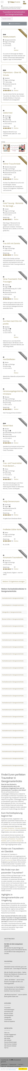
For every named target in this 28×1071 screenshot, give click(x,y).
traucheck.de (8, 860)
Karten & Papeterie (9, 1021)
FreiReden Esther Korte (12, 529)
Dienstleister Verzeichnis (14, 1066)
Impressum (4, 1064)
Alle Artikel (7, 1038)
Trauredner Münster (9, 830)
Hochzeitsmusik (8, 1011)
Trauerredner (8, 1019)
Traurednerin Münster (15, 841)
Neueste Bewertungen (10, 1042)
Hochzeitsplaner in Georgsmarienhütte (13, 605)
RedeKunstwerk (9, 37)
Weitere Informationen (12, 1069)
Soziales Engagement (10, 1034)
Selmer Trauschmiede (11, 164)
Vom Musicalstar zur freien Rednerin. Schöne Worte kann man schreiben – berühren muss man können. (14, 989)
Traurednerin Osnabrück (8, 839)
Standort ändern (6, 19)
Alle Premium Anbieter (10, 1044)
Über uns (6, 1032)
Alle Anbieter (7, 1040)
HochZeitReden (9, 359)
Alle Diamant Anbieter (10, 1046)
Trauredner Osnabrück (7, 828)
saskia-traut (7, 113)
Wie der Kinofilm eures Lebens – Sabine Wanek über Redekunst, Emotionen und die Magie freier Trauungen (15, 974)
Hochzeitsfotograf (9, 1009)
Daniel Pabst (8, 426)
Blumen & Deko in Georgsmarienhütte (12, 619)
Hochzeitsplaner (8, 1015)
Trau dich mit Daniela (11, 243)
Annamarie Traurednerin (13, 557)
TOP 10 (6, 1048)
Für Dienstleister (8, 1036)
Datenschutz (12, 1064)
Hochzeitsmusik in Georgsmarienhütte (13, 598)
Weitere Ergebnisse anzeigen (14, 581)
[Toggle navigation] (2, 2)
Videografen (7, 1017)
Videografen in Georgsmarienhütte (12, 612)
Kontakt (20, 1064)
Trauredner (7, 1007)
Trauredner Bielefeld (20, 828)
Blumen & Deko (8, 1013)
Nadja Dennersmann (11, 501)
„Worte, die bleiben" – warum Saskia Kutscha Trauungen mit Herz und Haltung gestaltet (14, 981)
